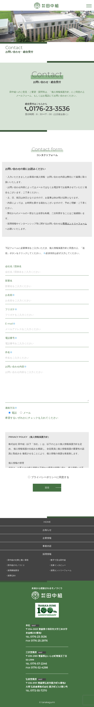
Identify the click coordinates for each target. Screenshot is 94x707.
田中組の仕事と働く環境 (18, 560)
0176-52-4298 (39, 668)
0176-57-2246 (38, 664)
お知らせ (47, 530)
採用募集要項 (13, 570)
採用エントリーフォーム (61, 570)
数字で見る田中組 (58, 560)
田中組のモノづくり (16, 565)
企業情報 (47, 538)
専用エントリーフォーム (75, 223)
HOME (47, 522)
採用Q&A (12, 575)
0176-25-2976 (39, 641)
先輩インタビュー (58, 565)
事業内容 (47, 546)
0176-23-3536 (49, 109)
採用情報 (47, 554)
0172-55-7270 (38, 691)
